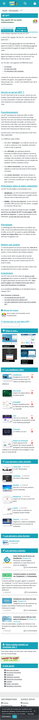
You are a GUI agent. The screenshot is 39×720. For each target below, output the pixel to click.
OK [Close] (15, 716)
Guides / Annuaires (12, 684)
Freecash (16, 429)
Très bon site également (15, 201)
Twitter (23, 705)
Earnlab (16, 485)
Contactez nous (6, 705)
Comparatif (21, 28)
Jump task (17, 466)
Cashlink (9, 681)
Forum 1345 (21, 31)
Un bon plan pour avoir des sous (19, 216)
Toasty (15, 508)
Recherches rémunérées (14, 679)
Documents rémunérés (13, 672)
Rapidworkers (14, 541)
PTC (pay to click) (14, 43)
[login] (34, 3)
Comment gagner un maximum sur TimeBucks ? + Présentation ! (19, 576)
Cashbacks (9, 675)
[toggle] (4, 3)
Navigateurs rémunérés (13, 686)
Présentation (7, 28)
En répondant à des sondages (14, 71)
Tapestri (16, 519)
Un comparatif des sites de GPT (14, 297)
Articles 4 (7, 31)
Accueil (4, 10)
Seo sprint (17, 391)
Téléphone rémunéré (13, 677)
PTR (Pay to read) (29, 46)
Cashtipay (17, 476)
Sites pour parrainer (12, 670)
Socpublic (17, 402)
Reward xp (17, 496)
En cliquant (7, 66)
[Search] (25, 3)
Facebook (24, 703)
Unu (14, 415)
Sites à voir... (12, 331)
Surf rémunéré (13, 10)
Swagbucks (17, 375)
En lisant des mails (10, 69)
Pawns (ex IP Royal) (20, 440)
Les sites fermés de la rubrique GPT (16, 300)
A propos (4, 703)
